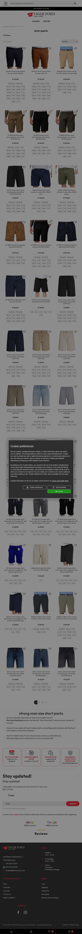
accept (59, 491)
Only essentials (59, 487)
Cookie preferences (35, 487)
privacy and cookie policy (60, 481)
